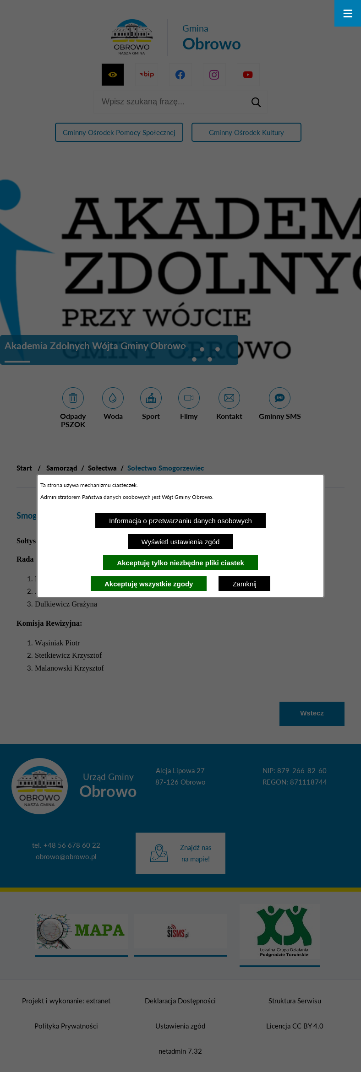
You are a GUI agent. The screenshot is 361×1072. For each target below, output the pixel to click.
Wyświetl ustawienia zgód (181, 542)
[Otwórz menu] (347, 13)
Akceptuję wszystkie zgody (148, 584)
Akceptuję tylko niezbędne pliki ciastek (180, 563)
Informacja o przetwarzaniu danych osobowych (180, 521)
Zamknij (244, 584)
